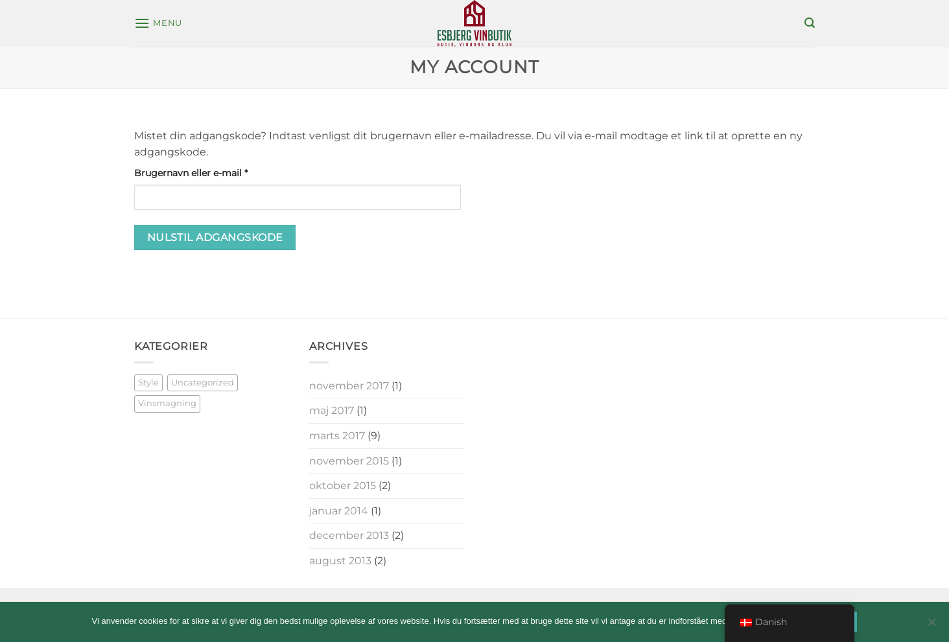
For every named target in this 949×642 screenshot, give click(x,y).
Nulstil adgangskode (215, 237)
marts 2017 (337, 436)
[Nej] (931, 625)
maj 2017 (331, 410)
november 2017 (349, 386)
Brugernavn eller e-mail (212, 172)
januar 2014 (338, 511)
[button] (158, 23)
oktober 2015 (342, 485)
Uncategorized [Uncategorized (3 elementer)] (202, 382)
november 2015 (349, 461)
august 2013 (340, 561)
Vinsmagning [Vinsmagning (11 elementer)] (167, 403)
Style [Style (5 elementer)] (148, 382)
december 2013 (349, 535)
